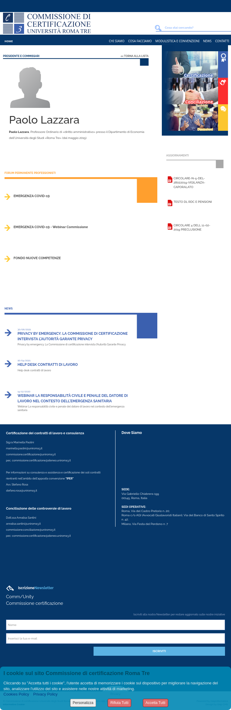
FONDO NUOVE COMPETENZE (37, 258)
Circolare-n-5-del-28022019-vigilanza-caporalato (189, 183)
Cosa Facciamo (140, 41)
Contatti (222, 41)
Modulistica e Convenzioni (178, 41)
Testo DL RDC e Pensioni (193, 201)
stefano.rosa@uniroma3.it (21, 490)
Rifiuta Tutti (119, 703)
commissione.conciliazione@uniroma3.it (30, 529)
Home (9, 41)
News (207, 41)
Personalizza (83, 703)
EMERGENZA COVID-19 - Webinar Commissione (51, 227)
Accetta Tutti (155, 703)
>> (156, 201)
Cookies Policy (16, 694)
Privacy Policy (45, 694)
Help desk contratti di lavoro (47, 365)
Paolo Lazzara (19, 132)
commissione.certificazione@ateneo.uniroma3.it (41, 460)
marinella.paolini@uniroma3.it (24, 448)
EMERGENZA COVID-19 (32, 196)
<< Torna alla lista (135, 56)
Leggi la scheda (169, 181)
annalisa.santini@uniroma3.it (23, 523)
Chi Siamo (117, 41)
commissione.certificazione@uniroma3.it (31, 454)
